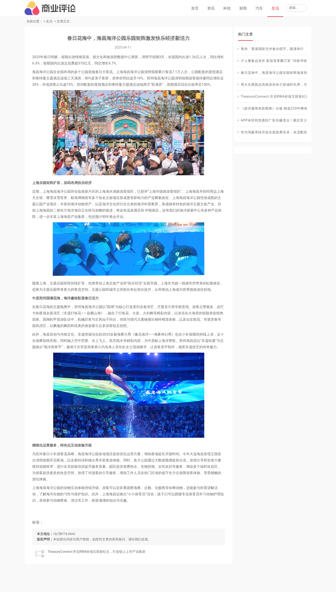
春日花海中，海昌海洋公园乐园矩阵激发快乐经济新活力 (126, 39)
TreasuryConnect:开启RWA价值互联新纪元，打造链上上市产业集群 (97, 571)
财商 (243, 8)
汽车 (259, 8)
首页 (195, 8)
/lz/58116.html (65, 553)
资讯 (211, 8)
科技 (227, 8)
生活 (275, 8)
